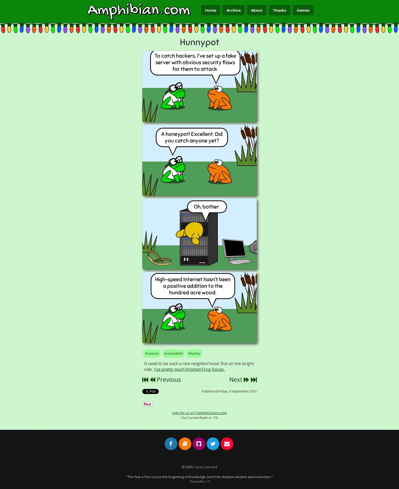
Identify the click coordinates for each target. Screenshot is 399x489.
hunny (195, 353)
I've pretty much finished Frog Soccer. (189, 369)
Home (210, 10)
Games (303, 10)
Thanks (280, 10)
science (153, 353)
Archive (233, 10)
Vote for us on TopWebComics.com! (199, 413)
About (257, 10)
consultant (174, 353)
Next (239, 379)
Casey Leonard (205, 467)
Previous (165, 379)
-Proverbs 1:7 (199, 481)
